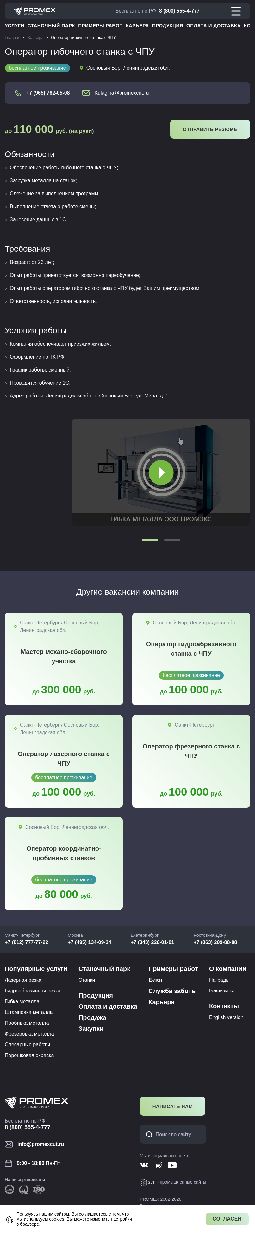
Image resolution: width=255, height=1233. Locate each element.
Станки (86, 980)
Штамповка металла (29, 1012)
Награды (219, 980)
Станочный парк (51, 25)
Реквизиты (221, 990)
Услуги (14, 25)
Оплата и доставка (213, 25)
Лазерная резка (23, 980)
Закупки (90, 1028)
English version (226, 1017)
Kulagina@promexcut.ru (121, 93)
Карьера (137, 25)
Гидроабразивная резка (32, 990)
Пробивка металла (27, 1023)
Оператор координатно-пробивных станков (63, 853)
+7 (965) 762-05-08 (48, 93)
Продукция (167, 25)
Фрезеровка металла (29, 1033)
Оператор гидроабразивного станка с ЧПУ (191, 649)
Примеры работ (100, 25)
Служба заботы (172, 990)
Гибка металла (22, 1001)
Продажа (92, 1017)
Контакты (224, 1006)
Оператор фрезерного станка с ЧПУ (191, 751)
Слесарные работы (27, 1044)
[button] (150, 540)
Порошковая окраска (29, 1055)
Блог (155, 979)
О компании (227, 968)
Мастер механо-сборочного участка (64, 656)
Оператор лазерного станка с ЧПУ (64, 758)
